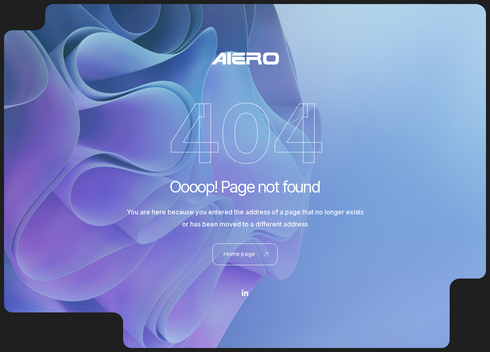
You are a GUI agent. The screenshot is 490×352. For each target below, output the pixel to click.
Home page (246, 254)
